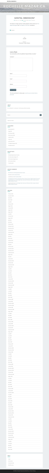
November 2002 (11, 412)
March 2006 (10, 362)
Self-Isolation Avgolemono (13, 159)
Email (11, 78)
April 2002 (10, 425)
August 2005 (10, 376)
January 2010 (10, 279)
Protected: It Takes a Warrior (24, 42)
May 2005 (9, 382)
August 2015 (10, 212)
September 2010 (11, 264)
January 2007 (10, 345)
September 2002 (11, 416)
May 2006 (9, 358)
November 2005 (11, 370)
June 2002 (10, 421)
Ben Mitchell (10, 172)
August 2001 (10, 439)
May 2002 (9, 423)
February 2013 (10, 240)
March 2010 (10, 276)
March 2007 (10, 341)
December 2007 (11, 325)
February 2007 (10, 343)
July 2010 (9, 268)
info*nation (10, 133)
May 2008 (9, 315)
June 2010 (10, 270)
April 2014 (10, 222)
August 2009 (10, 287)
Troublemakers (11, 163)
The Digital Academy (11, 143)
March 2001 (10, 449)
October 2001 (10, 435)
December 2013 (11, 226)
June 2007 (10, 335)
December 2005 (11, 368)
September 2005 (11, 374)
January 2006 (10, 366)
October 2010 (10, 262)
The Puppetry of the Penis (24, 25)
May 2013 (9, 236)
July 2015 (9, 214)
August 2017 (10, 210)
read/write (10, 137)
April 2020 (10, 197)
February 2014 (10, 224)
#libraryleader (10, 129)
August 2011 (10, 254)
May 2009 (9, 293)
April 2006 (10, 360)
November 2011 (11, 250)
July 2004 (9, 394)
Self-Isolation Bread (11, 161)
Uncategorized (10, 145)
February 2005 (10, 388)
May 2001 (9, 445)
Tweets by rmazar (10, 120)
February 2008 (10, 321)
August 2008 (10, 311)
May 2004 (9, 396)
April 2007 (10, 339)
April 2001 (10, 447)
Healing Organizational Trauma (13, 154)
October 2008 (10, 307)
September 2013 (11, 232)
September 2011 (11, 252)
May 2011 (9, 256)
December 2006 (11, 347)
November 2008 (11, 305)
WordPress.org (10, 465)
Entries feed (10, 461)
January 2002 (10, 429)
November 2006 (11, 350)
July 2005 (9, 378)
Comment (12, 56)
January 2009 (10, 301)
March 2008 (10, 319)
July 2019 (9, 201)
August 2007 (10, 331)
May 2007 (9, 337)
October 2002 (10, 414)
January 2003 (10, 408)
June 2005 (10, 380)
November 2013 (11, 228)
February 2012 (10, 246)
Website (11, 84)
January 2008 (10, 323)
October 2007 (10, 327)
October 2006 (10, 352)
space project (10, 141)
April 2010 (10, 274)
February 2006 (10, 364)
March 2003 (10, 404)
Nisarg (34, 470)
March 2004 (10, 400)
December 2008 (11, 303)
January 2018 (10, 208)
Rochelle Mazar (26, 20)
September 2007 (11, 329)
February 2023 (10, 193)
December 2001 (11, 431)
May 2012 (9, 244)
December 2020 (11, 195)
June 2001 (10, 443)
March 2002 (10, 427)
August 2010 (10, 266)
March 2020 (10, 199)
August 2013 (10, 234)
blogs (9, 131)
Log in (9, 459)
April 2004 (10, 398)
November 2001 (11, 433)
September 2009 (11, 285)
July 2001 (9, 441)
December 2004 (11, 392)
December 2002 (11, 410)
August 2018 (10, 205)
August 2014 (10, 218)
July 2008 (9, 313)
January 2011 (10, 258)
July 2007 (9, 333)
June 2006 (10, 356)
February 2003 (10, 406)
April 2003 (10, 402)
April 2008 (10, 317)
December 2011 (11, 248)
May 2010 (9, 272)
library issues (10, 135)
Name (11, 73)
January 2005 (10, 390)
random (12, 30)
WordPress (27, 470)
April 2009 (10, 295)
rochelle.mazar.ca (11, 1)
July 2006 (9, 354)
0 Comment (32, 20)
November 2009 (11, 281)
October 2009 (10, 283)
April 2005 (10, 384)
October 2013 (10, 230)
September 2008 (11, 309)
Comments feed (11, 463)
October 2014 (10, 216)
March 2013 (10, 238)
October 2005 (10, 372)
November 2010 (11, 260)
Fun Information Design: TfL (13, 156)
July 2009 (9, 289)
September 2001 (11, 437)
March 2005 (10, 386)
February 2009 (10, 299)
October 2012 (10, 242)
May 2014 (9, 220)
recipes (9, 139)
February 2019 (10, 203)
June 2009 (10, 291)
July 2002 (9, 418)
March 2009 (10, 297)
